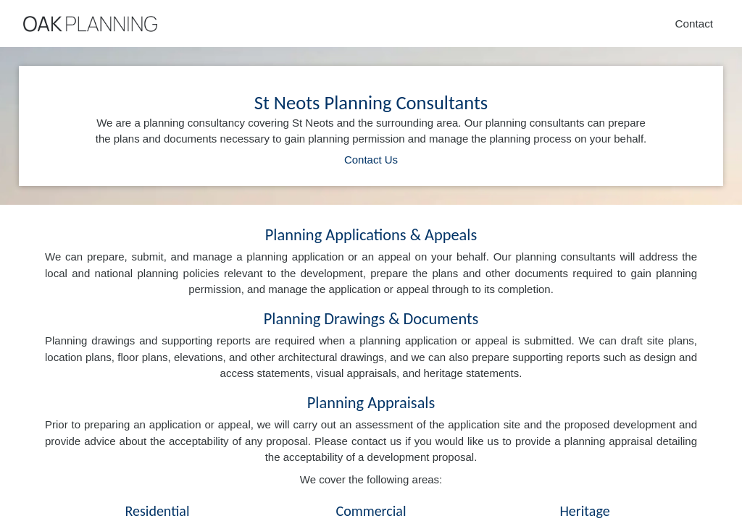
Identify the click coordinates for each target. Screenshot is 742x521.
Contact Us (371, 159)
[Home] (90, 24)
